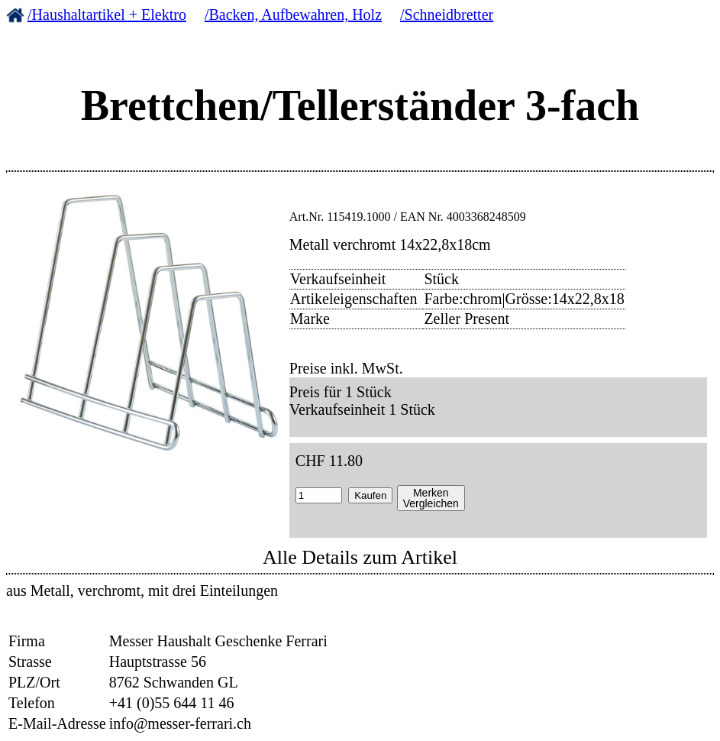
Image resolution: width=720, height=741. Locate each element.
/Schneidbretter (446, 14)
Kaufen (370, 495)
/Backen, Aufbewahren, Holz (293, 14)
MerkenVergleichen (431, 498)
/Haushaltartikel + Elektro (106, 14)
